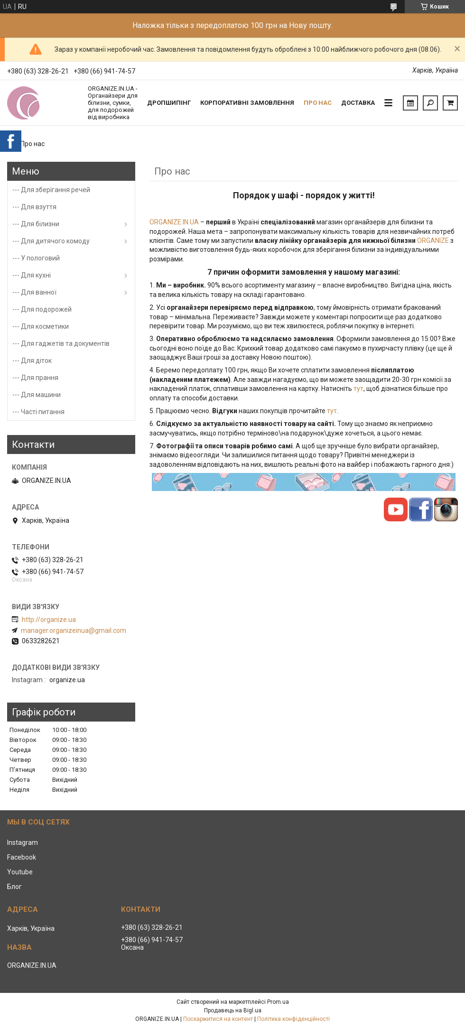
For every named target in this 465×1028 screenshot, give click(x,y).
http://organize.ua (49, 619)
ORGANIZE (433, 240)
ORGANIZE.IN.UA (174, 222)
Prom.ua (278, 1002)
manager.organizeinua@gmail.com (73, 630)
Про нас (318, 102)
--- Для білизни (35, 224)
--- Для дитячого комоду (51, 241)
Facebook (21, 857)
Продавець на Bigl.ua (232, 1010)
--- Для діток (32, 360)
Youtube (20, 872)
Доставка (358, 102)
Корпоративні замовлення (247, 102)
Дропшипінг (169, 102)
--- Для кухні (31, 275)
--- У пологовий (36, 258)
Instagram (22, 842)
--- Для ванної (34, 292)
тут (358, 388)
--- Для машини (36, 394)
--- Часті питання (38, 412)
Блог (14, 886)
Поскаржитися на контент (218, 1019)
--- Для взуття (34, 207)
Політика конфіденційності (293, 1019)
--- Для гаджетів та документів (61, 343)
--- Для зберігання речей (51, 190)
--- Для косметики (40, 326)
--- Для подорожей (42, 309)
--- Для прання (35, 377)
